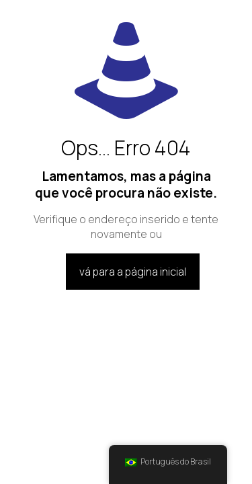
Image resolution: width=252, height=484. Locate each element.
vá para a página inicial (132, 271)
